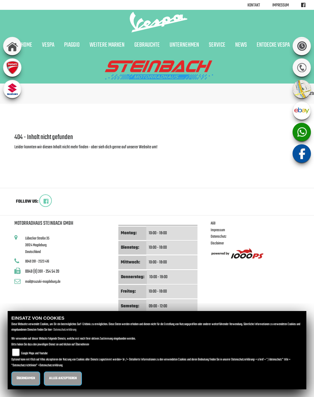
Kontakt (253, 5)
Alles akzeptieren (63, 378)
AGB (213, 223)
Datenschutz (218, 236)
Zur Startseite (24, 154)
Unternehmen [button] (184, 45)
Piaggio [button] (72, 45)
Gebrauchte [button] (147, 45)
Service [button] (217, 45)
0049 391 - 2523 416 (37, 261)
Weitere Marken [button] (107, 45)
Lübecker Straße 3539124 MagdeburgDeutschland (37, 245)
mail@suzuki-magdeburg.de (42, 281)
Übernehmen (26, 378)
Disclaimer (217, 243)
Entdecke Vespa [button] (273, 45)
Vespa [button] (48, 45)
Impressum (280, 5)
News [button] (241, 45)
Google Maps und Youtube (34, 353)
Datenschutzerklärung (64, 330)
